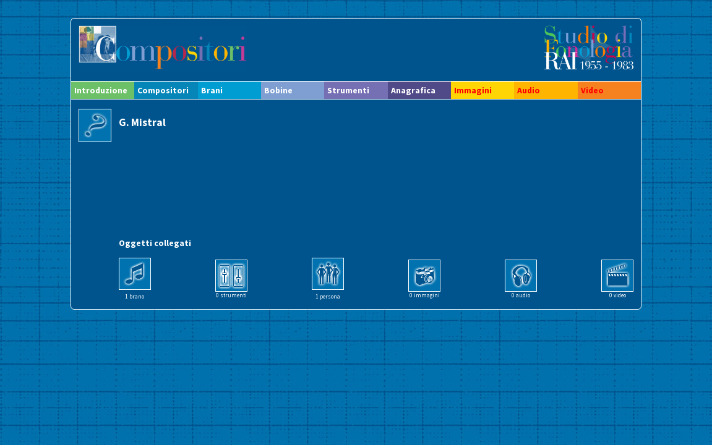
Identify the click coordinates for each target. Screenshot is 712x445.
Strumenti (348, 90)
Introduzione (100, 90)
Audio (528, 90)
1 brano (134, 296)
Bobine (278, 90)
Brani (212, 90)
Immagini (473, 90)
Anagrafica (413, 90)
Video (592, 90)
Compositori (163, 90)
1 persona (327, 296)
